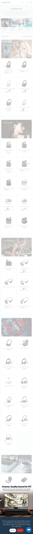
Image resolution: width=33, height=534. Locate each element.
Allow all (20, 530)
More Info (12, 530)
